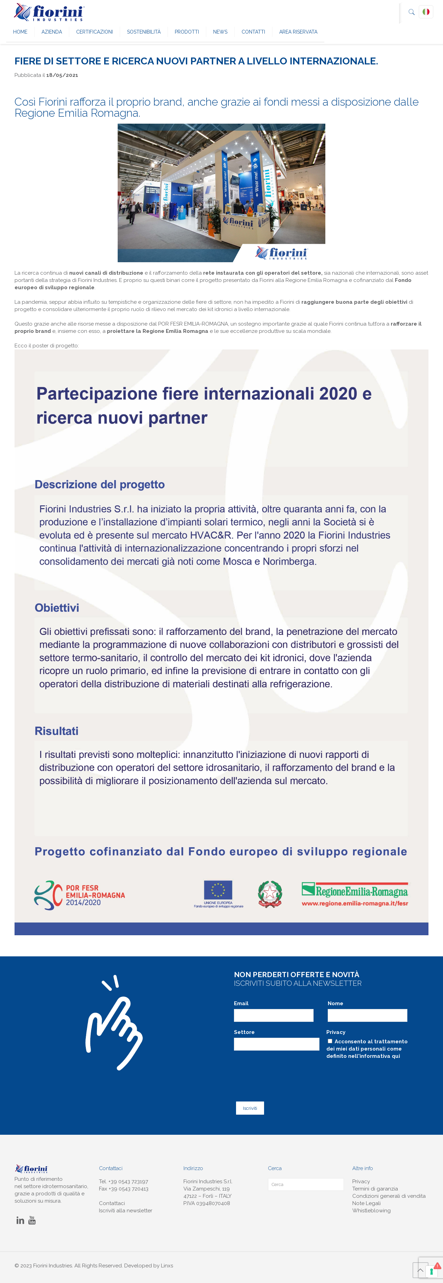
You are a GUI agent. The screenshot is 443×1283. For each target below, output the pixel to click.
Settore (244, 1032)
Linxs (167, 1263)
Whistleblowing (371, 1208)
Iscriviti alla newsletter (125, 1208)
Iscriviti (249, 1106)
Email (241, 1003)
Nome (335, 1003)
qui (396, 1056)
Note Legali (366, 1201)
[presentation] (286, 1075)
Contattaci (112, 1201)
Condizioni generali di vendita (389, 1194)
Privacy (335, 1032)
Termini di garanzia (375, 1187)
